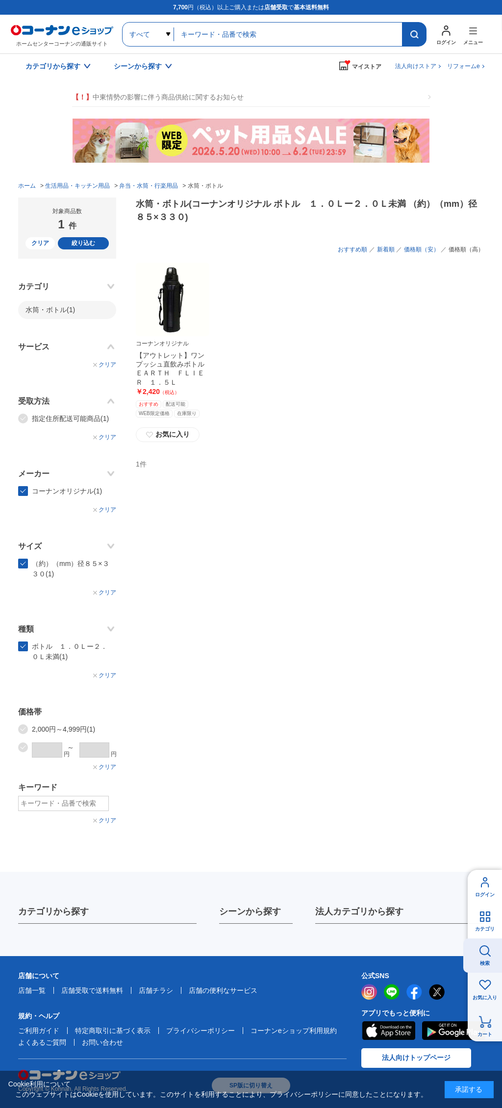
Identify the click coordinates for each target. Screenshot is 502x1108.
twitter (437, 992)
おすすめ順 (352, 249)
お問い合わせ (102, 1042)
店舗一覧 (32, 990)
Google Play (453, 1030)
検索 (485, 963)
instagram (369, 992)
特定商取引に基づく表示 (113, 1030)
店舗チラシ (156, 990)
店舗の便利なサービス (223, 990)
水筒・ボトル (50, 310)
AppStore (388, 1030)
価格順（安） (421, 249)
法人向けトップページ (416, 1057)
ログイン (485, 894)
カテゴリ (485, 929)
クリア (40, 243)
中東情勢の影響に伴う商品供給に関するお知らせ (158, 97)
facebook (414, 992)
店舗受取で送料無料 (92, 990)
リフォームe (463, 66)
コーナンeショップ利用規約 (294, 1030)
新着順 (386, 249)
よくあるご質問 (42, 1042)
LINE (392, 992)
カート (484, 1034)
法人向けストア (415, 66)
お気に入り (168, 434)
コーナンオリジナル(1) (67, 491)
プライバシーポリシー (200, 1030)
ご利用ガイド (38, 1030)
